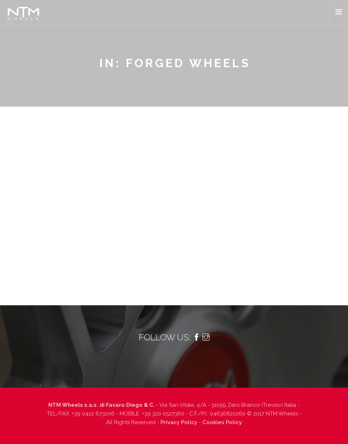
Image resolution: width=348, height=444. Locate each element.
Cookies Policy (222, 422)
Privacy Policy (178, 422)
